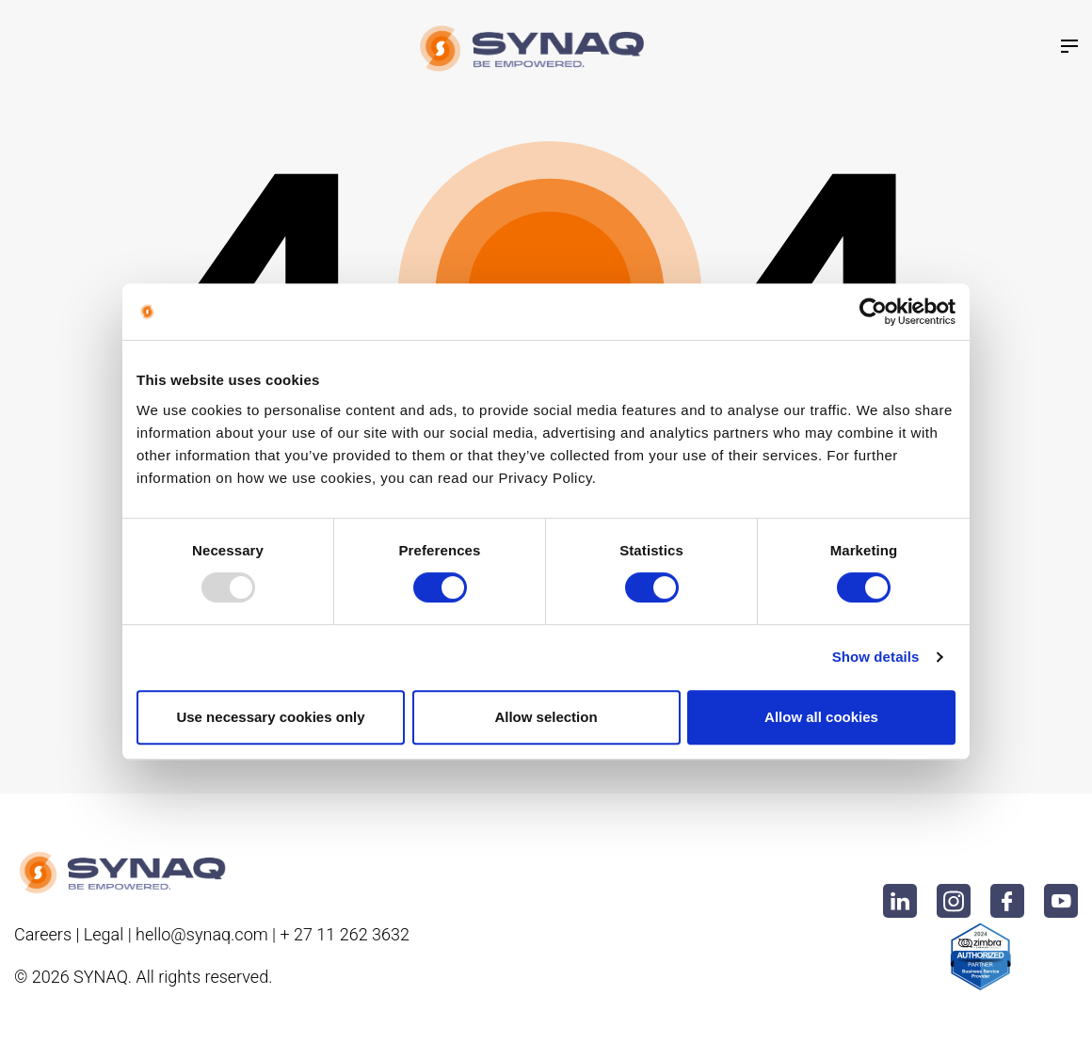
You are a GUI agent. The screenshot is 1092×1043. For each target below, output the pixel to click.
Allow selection (545, 717)
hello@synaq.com (202, 934)
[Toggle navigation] (1069, 46)
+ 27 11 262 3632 (345, 934)
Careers (43, 934)
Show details (876, 657)
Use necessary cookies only (270, 717)
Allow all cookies (821, 717)
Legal (103, 934)
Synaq (100, 977)
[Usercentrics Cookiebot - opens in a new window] (873, 311)
